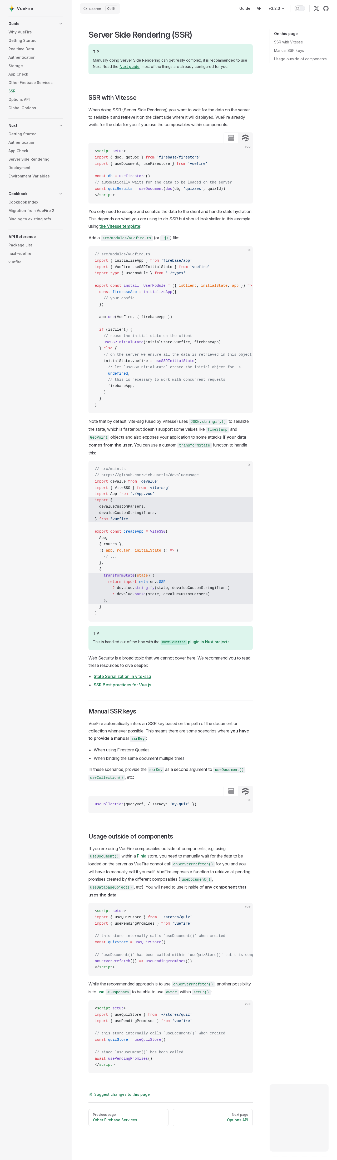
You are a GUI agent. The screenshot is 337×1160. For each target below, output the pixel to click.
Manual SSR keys (289, 50)
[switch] (300, 8)
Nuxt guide (130, 66)
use (114, 991)
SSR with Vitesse (288, 42)
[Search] (100, 8)
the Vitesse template (120, 226)
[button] (35, 23)
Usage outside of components (300, 59)
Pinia (141, 856)
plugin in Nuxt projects (195, 642)
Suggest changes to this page (119, 1094)
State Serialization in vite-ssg (122, 676)
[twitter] (316, 8)
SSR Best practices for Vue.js (122, 684)
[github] (326, 8)
